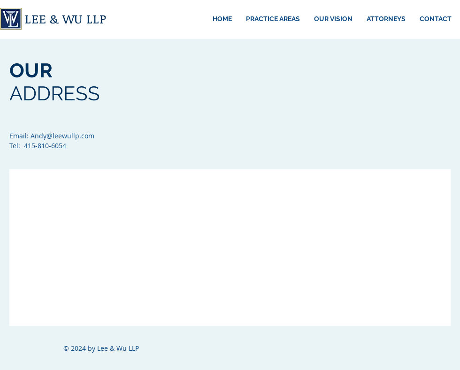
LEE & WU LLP (65, 18)
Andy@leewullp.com (62, 135)
